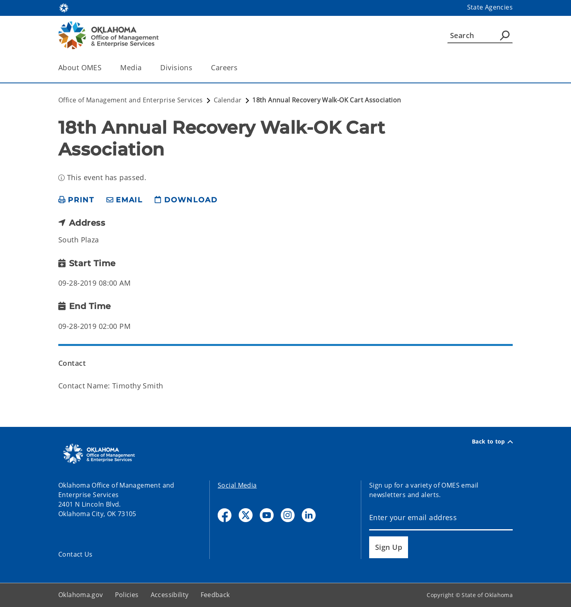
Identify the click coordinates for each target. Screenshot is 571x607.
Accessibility (170, 594)
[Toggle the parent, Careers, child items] (240, 67)
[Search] (480, 35)
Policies (127, 594)
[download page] (186, 200)
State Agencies (490, 7)
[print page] (76, 200)
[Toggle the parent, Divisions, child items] (194, 67)
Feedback (215, 594)
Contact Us (75, 554)
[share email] (124, 200)
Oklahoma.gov (80, 594)
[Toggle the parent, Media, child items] (144, 67)
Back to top (492, 441)
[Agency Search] (505, 35)
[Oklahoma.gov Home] (63, 7)
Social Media (237, 485)
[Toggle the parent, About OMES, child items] (104, 67)
